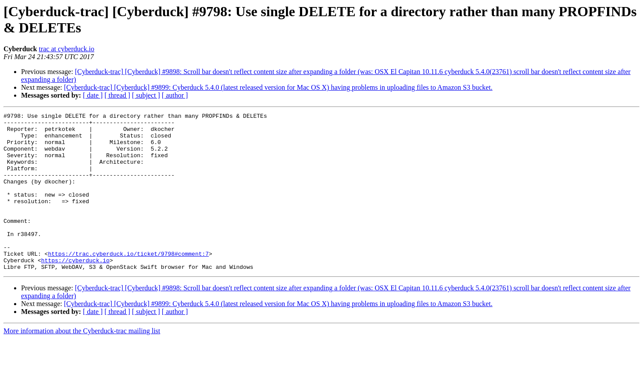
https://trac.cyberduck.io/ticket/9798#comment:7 (128, 282)
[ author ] (175, 95)
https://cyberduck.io (75, 290)
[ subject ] (146, 95)
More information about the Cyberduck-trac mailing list (82, 362)
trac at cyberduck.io (66, 49)
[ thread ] (117, 95)
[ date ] (93, 95)
